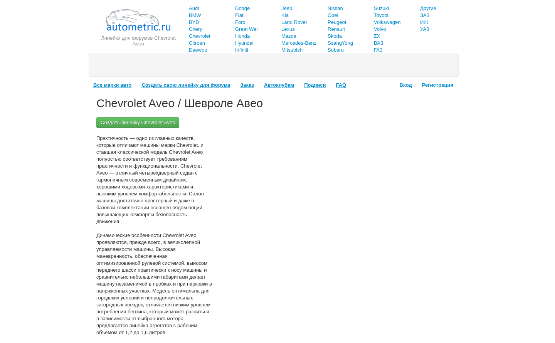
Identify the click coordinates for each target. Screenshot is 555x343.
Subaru (336, 50)
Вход (406, 85)
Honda (242, 36)
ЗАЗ (424, 15)
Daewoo (198, 50)
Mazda (288, 36)
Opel (333, 15)
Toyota (381, 15)
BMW (195, 15)
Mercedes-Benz (298, 43)
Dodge (242, 8)
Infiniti (241, 50)
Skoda (335, 36)
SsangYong (340, 43)
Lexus (288, 29)
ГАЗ (378, 50)
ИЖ (424, 22)
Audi (194, 8)
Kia (285, 15)
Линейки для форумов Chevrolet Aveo (138, 41)
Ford (240, 22)
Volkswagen (387, 22)
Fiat (239, 15)
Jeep (286, 8)
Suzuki (381, 8)
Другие (428, 8)
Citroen (197, 43)
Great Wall (247, 29)
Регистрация (437, 85)
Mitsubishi (292, 50)
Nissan (335, 8)
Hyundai (244, 43)
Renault (336, 29)
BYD (194, 22)
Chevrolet (199, 36)
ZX (377, 36)
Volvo (380, 29)
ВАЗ (378, 43)
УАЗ (424, 29)
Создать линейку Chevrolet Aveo (138, 122)
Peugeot (337, 22)
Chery (195, 29)
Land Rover (294, 22)
